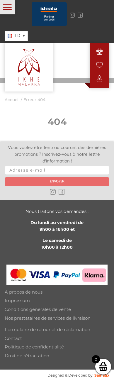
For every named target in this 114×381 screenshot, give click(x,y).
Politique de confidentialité (34, 347)
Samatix (101, 375)
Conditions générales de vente (38, 309)
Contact (13, 338)
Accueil (12, 99)
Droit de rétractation (27, 355)
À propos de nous (23, 292)
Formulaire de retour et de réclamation (47, 329)
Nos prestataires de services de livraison (48, 318)
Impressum (17, 300)
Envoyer (57, 181)
